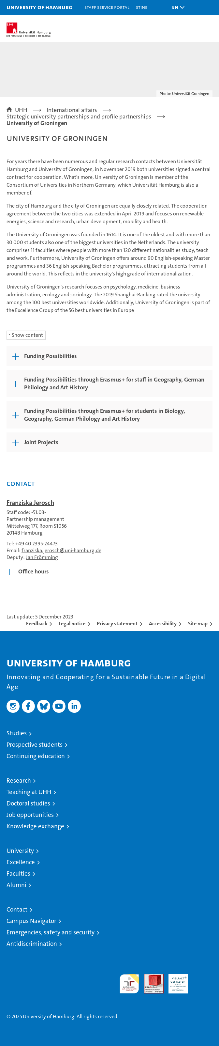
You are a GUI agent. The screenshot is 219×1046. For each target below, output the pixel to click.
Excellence (21, 862)
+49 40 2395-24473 (36, 543)
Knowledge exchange (35, 826)
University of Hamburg (39, 7)
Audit (150, 977)
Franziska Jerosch (30, 502)
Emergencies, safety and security (51, 932)
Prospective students (35, 745)
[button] (176, 7)
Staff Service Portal (106, 7)
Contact (17, 909)
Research (19, 780)
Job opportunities (30, 815)
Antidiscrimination (32, 944)
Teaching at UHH (29, 792)
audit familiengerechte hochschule (129, 983)
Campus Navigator (31, 921)
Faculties (18, 873)
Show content (27, 335)
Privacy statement (117, 623)
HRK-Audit (174, 981)
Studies (17, 733)
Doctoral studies (28, 803)
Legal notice (72, 623)
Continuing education (36, 756)
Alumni (16, 885)
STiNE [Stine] (141, 7)
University (20, 851)
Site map (198, 623)
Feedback (36, 623)
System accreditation (202, 981)
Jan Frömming (42, 557)
